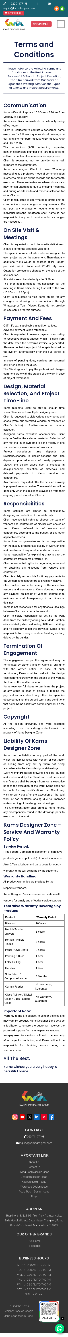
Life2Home (34, 1241)
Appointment (41, 23)
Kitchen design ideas (34, 1181)
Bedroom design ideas (34, 1176)
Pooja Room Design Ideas (34, 1191)
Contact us (34, 1167)
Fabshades (34, 1245)
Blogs (34, 1196)
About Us (34, 1162)
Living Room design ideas (34, 1172)
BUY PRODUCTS (14, 13)
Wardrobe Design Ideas (34, 1186)
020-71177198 (19, 3)
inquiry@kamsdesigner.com (19, 8)
